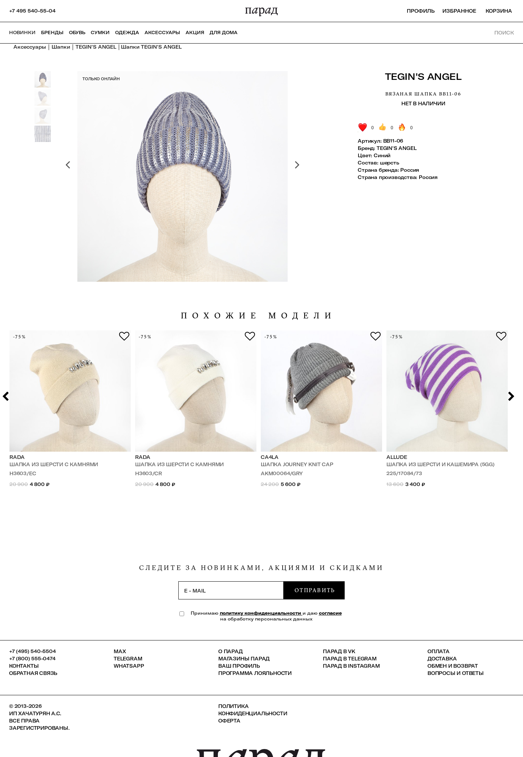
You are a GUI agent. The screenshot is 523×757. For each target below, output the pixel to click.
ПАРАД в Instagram (351, 666)
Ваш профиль (239, 666)
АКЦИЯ (195, 32)
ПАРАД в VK (339, 651)
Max (120, 651)
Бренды (52, 32)
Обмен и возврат (452, 666)
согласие (330, 613)
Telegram (128, 659)
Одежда (127, 32)
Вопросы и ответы (455, 673)
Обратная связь (33, 673)
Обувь (77, 32)
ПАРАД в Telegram (350, 659)
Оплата (438, 651)
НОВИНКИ (22, 32)
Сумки (100, 32)
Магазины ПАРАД (243, 659)
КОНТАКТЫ (23, 666)
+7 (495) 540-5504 (32, 651)
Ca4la (270, 457)
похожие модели (258, 315)
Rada (17, 457)
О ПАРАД (230, 651)
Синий (382, 155)
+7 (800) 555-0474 (32, 659)
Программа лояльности (255, 673)
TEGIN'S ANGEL (423, 76)
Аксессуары (162, 32)
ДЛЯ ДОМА (224, 32)
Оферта (229, 721)
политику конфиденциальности (261, 613)
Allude (396, 457)
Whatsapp (129, 666)
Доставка (442, 659)
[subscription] (231, 590)
